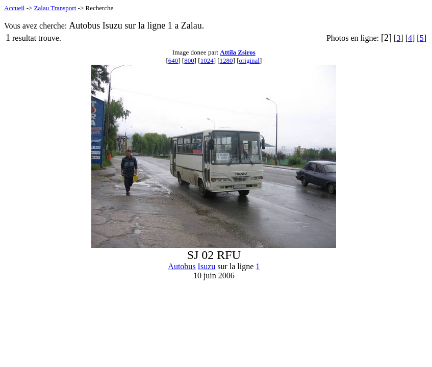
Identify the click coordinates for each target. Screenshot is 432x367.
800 (189, 60)
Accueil (14, 8)
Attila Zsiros (237, 52)
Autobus (181, 266)
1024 (207, 60)
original (249, 60)
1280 (226, 60)
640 (173, 60)
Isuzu (207, 266)
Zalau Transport (55, 8)
